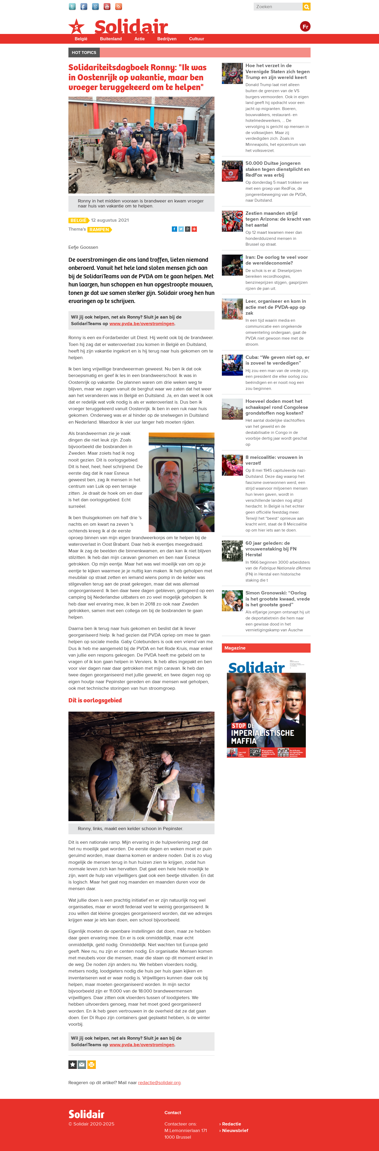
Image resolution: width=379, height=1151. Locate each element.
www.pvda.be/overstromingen (141, 323)
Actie (139, 39)
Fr (305, 27)
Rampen (99, 229)
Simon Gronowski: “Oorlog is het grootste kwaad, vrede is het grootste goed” (278, 599)
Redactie (231, 1124)
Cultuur (196, 39)
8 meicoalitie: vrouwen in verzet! (274, 460)
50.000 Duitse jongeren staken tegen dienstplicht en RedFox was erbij (278, 169)
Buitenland (111, 39)
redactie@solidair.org (159, 1082)
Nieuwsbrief (235, 1130)
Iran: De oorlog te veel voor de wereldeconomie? (277, 260)
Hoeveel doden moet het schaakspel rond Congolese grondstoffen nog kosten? (277, 407)
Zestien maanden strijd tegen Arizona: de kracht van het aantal (278, 219)
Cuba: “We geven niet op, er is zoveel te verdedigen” (278, 360)
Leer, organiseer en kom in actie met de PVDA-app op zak (276, 307)
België (81, 39)
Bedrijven (167, 39)
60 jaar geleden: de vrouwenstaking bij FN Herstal (271, 549)
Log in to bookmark (72, 1064)
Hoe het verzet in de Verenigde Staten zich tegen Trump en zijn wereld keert (278, 72)
